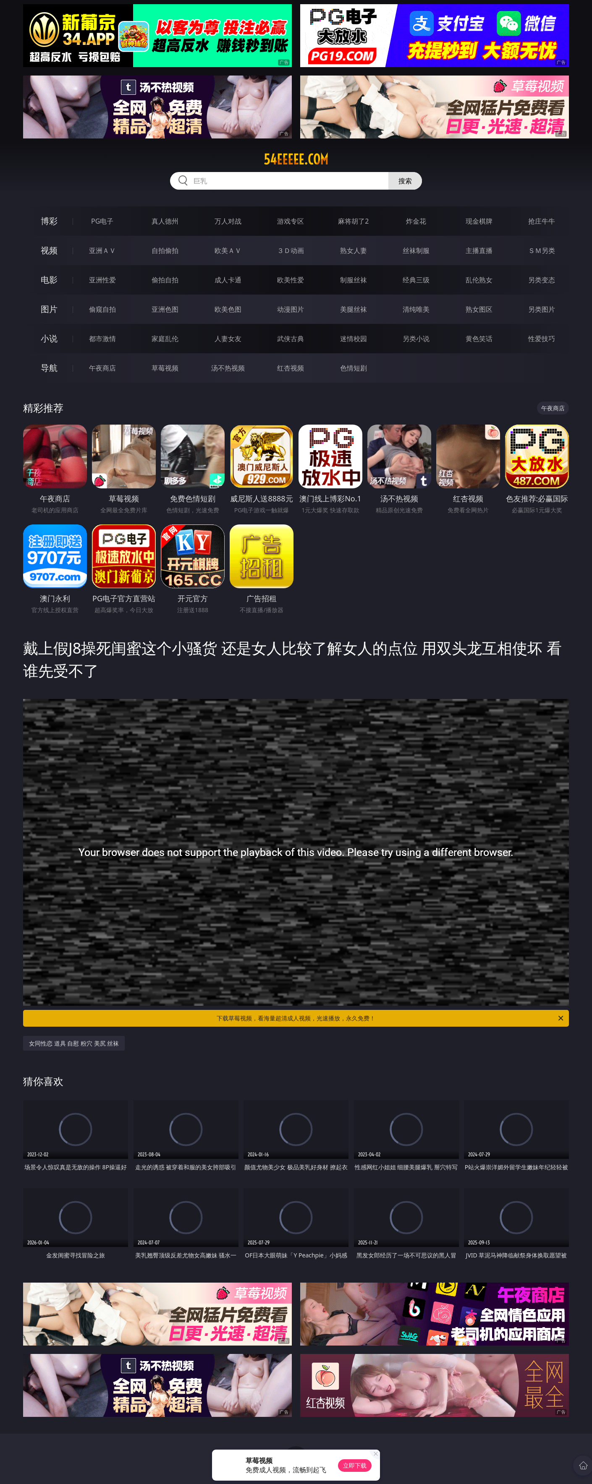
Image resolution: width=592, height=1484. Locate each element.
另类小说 (416, 338)
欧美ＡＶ (228, 250)
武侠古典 (290, 338)
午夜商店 (102, 368)
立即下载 (355, 1465)
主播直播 (479, 250)
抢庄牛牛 (541, 221)
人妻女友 (228, 338)
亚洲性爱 (102, 279)
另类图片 (541, 309)
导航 (49, 367)
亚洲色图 (165, 309)
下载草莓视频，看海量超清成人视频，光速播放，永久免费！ (391, 1018)
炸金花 (416, 221)
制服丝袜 (353, 279)
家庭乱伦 (165, 338)
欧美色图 (228, 309)
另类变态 (541, 279)
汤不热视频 (228, 368)
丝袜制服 (416, 250)
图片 (49, 309)
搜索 (405, 180)
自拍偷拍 (165, 250)
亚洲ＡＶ (102, 250)
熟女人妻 (353, 250)
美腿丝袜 (353, 309)
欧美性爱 (290, 279)
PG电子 (102, 221)
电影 (49, 279)
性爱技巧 (541, 338)
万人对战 (228, 221)
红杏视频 (290, 368)
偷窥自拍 (102, 309)
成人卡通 (228, 279)
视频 (49, 250)
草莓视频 (165, 368)
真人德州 (165, 221)
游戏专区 (290, 221)
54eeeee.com (296, 159)
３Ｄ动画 (290, 250)
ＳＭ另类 (541, 250)
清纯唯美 (416, 309)
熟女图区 (479, 309)
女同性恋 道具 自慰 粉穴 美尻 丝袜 (74, 1043)
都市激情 (102, 338)
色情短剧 (353, 368)
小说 (49, 338)
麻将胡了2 (353, 221)
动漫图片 (290, 309)
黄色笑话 (479, 338)
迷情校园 (353, 338)
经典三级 (416, 279)
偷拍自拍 (165, 279)
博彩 (49, 221)
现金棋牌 (479, 221)
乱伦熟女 (479, 279)
